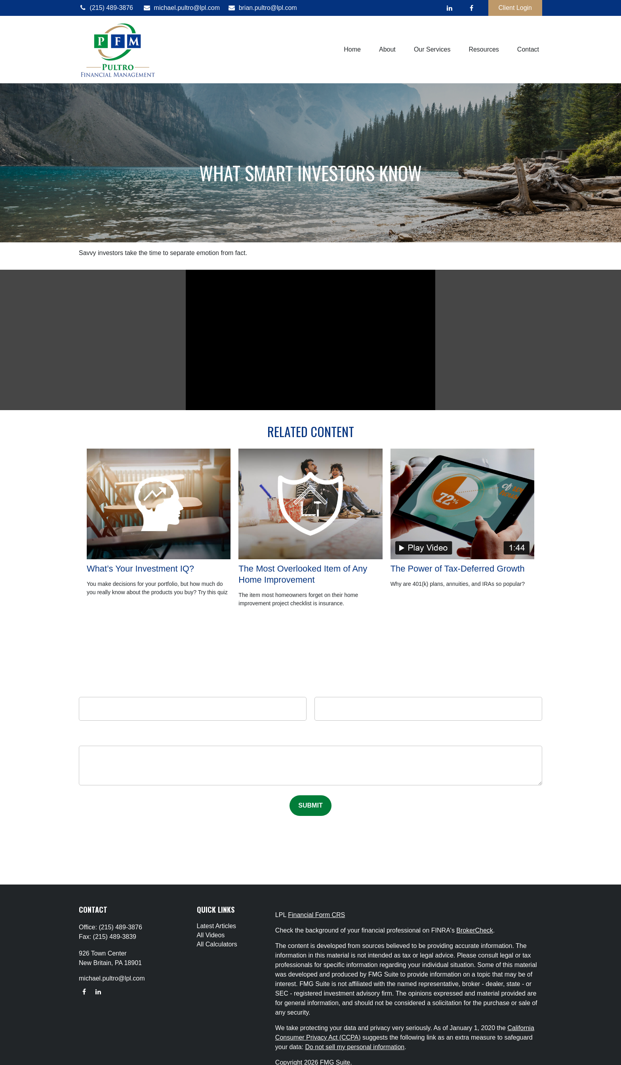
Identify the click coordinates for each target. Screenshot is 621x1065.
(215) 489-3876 (106, 7)
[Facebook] (471, 8)
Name (192, 689)
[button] (352, 50)
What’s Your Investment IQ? (140, 569)
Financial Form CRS (316, 914)
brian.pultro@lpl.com (262, 7)
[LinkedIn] (450, 8)
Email (428, 689)
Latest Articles (216, 926)
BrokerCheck (474, 930)
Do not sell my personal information (354, 1047)
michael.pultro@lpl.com (181, 7)
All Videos (211, 935)
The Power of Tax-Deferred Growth (458, 569)
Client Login (515, 7)
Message (311, 740)
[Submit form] (310, 805)
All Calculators (217, 944)
